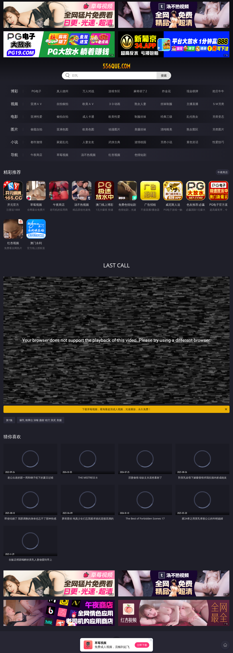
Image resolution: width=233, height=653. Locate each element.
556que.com (116, 66)
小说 (14, 142)
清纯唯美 (166, 129)
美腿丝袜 (140, 129)
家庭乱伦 (62, 142)
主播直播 (192, 104)
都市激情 (36, 142)
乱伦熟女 (192, 117)
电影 (14, 116)
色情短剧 (140, 155)
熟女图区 (192, 129)
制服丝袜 (140, 117)
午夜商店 (36, 155)
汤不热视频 (88, 155)
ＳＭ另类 (218, 104)
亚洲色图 (62, 129)
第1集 (9, 420)
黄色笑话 (192, 142)
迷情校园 (140, 142)
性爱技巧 (218, 142)
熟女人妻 (140, 104)
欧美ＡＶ (88, 104)
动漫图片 (114, 129)
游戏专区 (114, 91)
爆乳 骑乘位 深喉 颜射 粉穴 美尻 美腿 (40, 420)
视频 (14, 103)
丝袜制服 (166, 104)
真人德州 (62, 91)
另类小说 (166, 142)
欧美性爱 (114, 117)
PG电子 (36, 91)
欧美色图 (88, 129)
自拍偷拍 (62, 104)
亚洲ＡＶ (36, 104)
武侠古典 (114, 142)
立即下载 (142, 645)
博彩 (14, 91)
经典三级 (166, 117)
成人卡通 (88, 117)
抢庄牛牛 (218, 91)
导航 (14, 154)
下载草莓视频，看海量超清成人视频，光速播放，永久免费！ (155, 409)
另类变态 (218, 117)
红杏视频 (114, 155)
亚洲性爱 (36, 117)
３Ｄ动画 (114, 104)
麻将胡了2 (140, 91)
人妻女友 (88, 142)
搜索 (164, 75)
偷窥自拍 (36, 129)
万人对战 (88, 91)
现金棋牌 (192, 91)
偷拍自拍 (62, 117)
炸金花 (166, 91)
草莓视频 (62, 155)
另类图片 (218, 129)
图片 (14, 129)
